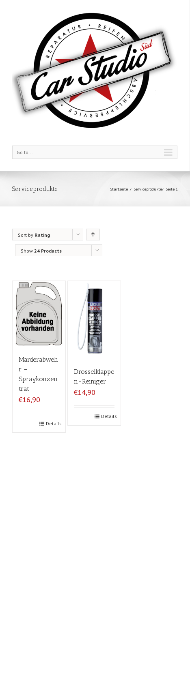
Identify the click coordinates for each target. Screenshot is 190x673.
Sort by (34, 235)
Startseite (119, 189)
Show (41, 251)
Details (52, 423)
